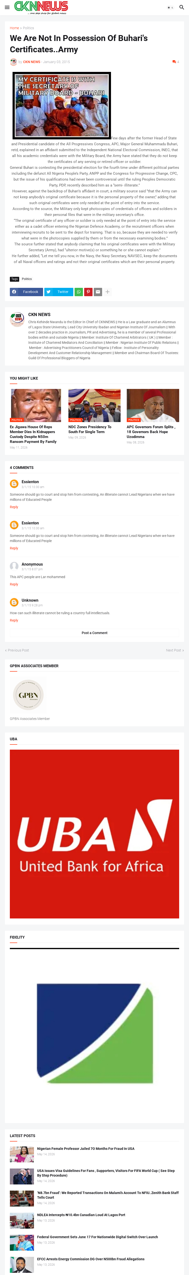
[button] (7, 7)
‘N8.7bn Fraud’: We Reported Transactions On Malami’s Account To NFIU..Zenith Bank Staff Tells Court (108, 1195)
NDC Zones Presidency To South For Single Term (89, 429)
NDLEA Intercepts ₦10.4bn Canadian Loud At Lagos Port (81, 1215)
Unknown (30, 600)
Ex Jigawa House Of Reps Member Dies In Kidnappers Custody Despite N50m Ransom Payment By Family (33, 434)
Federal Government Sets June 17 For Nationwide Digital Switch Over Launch (97, 1237)
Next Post (173, 650)
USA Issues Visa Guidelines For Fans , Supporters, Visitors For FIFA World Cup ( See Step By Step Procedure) (106, 1173)
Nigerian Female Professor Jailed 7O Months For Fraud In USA (85, 1149)
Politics (28, 28)
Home (14, 28)
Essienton (30, 481)
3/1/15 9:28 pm (32, 605)
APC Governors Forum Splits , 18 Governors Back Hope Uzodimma (151, 432)
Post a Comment (95, 633)
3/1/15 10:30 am (33, 487)
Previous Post (18, 650)
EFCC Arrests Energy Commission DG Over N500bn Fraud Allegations (90, 1259)
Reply (14, 507)
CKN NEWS (39, 314)
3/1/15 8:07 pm (32, 569)
